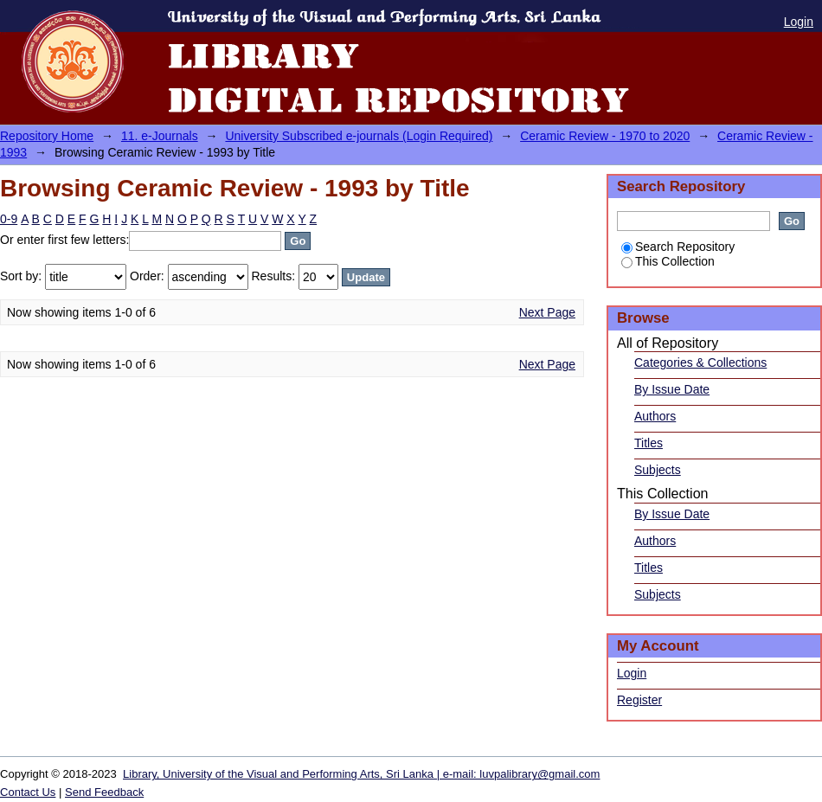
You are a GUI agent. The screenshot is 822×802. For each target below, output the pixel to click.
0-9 (8, 219)
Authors (655, 416)
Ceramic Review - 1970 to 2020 (605, 136)
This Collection (668, 261)
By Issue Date (672, 389)
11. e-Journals (159, 136)
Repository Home (46, 136)
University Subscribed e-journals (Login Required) (358, 136)
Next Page (547, 312)
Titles (648, 443)
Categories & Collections (700, 362)
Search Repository (678, 246)
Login (798, 22)
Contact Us (27, 792)
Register (639, 700)
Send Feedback (104, 792)
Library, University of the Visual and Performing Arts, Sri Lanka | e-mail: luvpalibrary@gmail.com (361, 773)
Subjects (657, 470)
